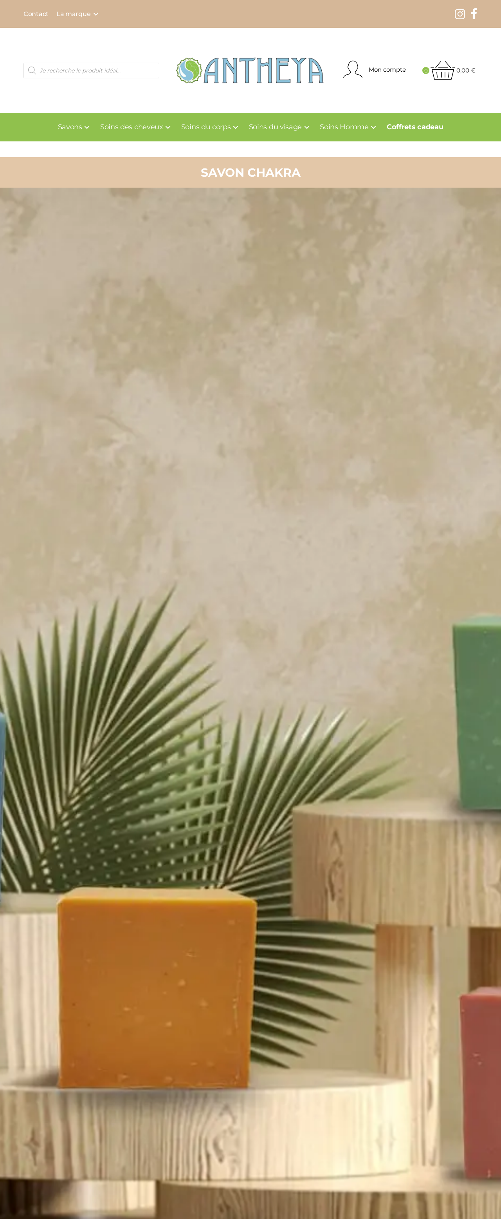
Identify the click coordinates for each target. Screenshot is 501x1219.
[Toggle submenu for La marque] (96, 14)
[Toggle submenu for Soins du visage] (306, 127)
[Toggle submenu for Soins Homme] (373, 127)
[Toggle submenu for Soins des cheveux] (168, 127)
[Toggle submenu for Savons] (87, 127)
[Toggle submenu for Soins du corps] (235, 127)
